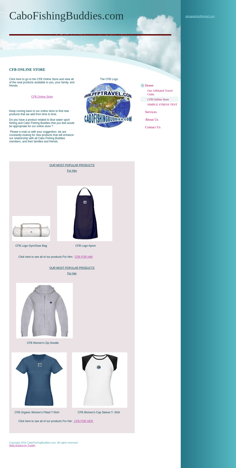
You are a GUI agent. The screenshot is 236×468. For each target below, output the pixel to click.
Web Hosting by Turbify (22, 445)
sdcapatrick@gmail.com (200, 16)
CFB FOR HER (83, 421)
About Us (151, 119)
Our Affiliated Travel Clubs (160, 92)
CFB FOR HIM (84, 256)
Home (149, 85)
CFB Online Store (158, 99)
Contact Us (152, 127)
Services (151, 112)
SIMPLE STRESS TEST (162, 104)
